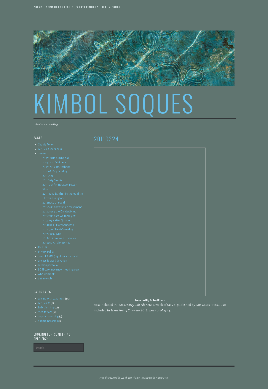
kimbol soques (114, 103)
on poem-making (48, 316)
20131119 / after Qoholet (56, 220)
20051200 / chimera (54, 162)
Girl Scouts (44, 303)
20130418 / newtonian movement (62, 207)
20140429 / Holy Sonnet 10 (58, 224)
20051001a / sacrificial (55, 157)
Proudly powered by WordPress (115, 377)
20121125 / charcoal (53, 202)
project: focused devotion (52, 260)
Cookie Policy (46, 144)
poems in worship (48, 320)
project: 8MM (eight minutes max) (58, 256)
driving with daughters (51, 298)
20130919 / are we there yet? (59, 215)
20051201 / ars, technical (56, 166)
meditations (45, 311)
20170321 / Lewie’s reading (58, 229)
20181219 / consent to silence (59, 238)
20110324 (47, 175)
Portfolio (43, 247)
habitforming (46, 307)
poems (38, 7)
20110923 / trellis (52, 180)
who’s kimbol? (87, 7)
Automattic (162, 377)
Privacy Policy (46, 251)
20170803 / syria (51, 233)
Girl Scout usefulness (50, 149)
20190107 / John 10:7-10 (56, 242)
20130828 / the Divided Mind (59, 211)
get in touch (111, 7)
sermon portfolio (60, 7)
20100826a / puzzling (55, 171)
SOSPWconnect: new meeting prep (58, 269)
